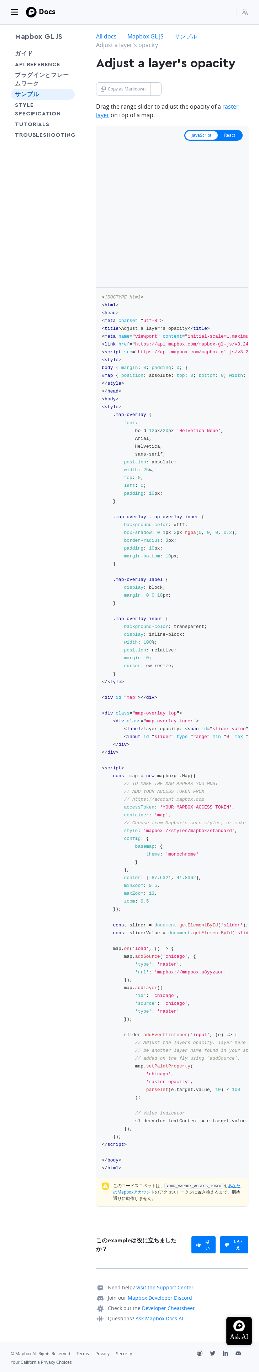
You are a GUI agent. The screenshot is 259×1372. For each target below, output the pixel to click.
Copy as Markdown (123, 89)
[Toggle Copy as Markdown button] (155, 89)
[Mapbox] (31, 12)
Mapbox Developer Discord (160, 1297)
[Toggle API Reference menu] (67, 64)
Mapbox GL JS (38, 36)
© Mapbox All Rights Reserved (40, 1354)
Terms (82, 1354)
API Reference (37, 64)
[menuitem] (244, 12)
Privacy (102, 1354)
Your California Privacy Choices (41, 1362)
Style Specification (42, 109)
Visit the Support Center (165, 1287)
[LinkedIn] (229, 1354)
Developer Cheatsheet (168, 1308)
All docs (106, 36)
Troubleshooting (42, 139)
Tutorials (42, 124)
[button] (244, 12)
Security (124, 1354)
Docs (47, 11)
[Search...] (228, 12)
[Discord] (242, 1354)
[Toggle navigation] (15, 12)
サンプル (27, 94)
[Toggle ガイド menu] (67, 53)
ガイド (24, 54)
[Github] (203, 1354)
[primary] (203, 1244)
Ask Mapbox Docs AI (159, 1318)
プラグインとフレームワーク (42, 79)
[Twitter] (216, 1354)
